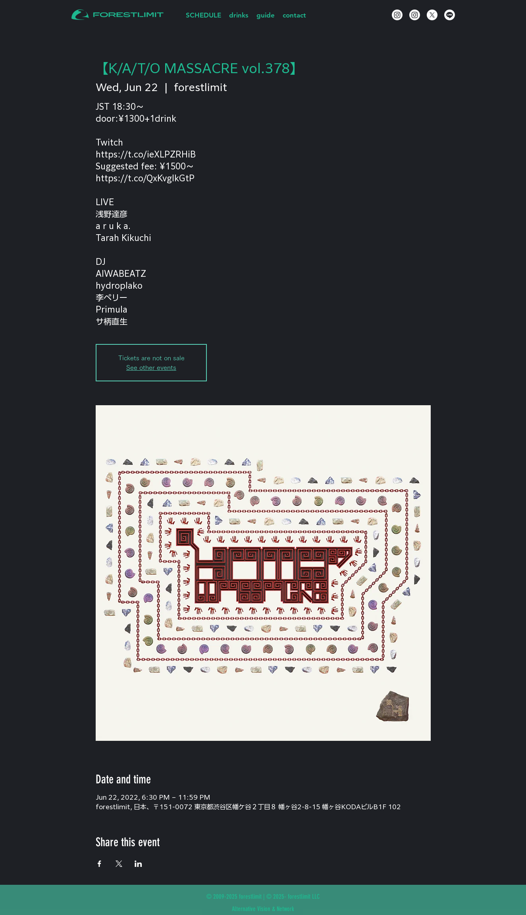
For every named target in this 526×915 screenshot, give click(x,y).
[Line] (449, 15)
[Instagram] (397, 15)
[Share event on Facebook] (99, 864)
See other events (151, 367)
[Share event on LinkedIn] (138, 864)
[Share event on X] (119, 864)
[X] (432, 15)
